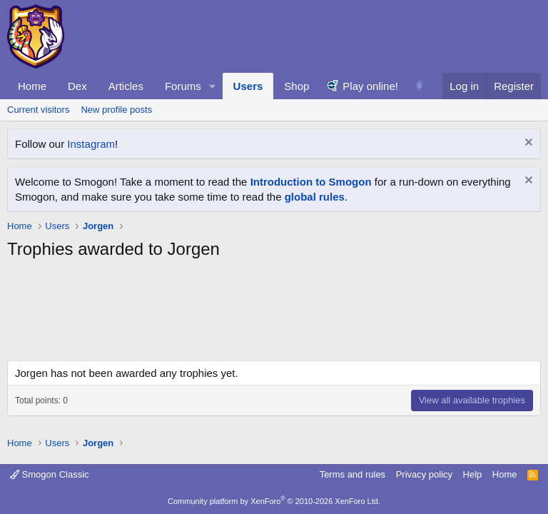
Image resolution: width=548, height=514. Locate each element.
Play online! (370, 86)
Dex (77, 86)
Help (472, 474)
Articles (125, 86)
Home (32, 86)
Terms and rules (352, 474)
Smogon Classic (49, 474)
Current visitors (38, 109)
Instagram (91, 144)
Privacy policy (424, 474)
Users (248, 86)
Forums (183, 86)
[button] (213, 86)
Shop (296, 86)
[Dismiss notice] (527, 143)
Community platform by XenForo (274, 501)
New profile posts (116, 109)
